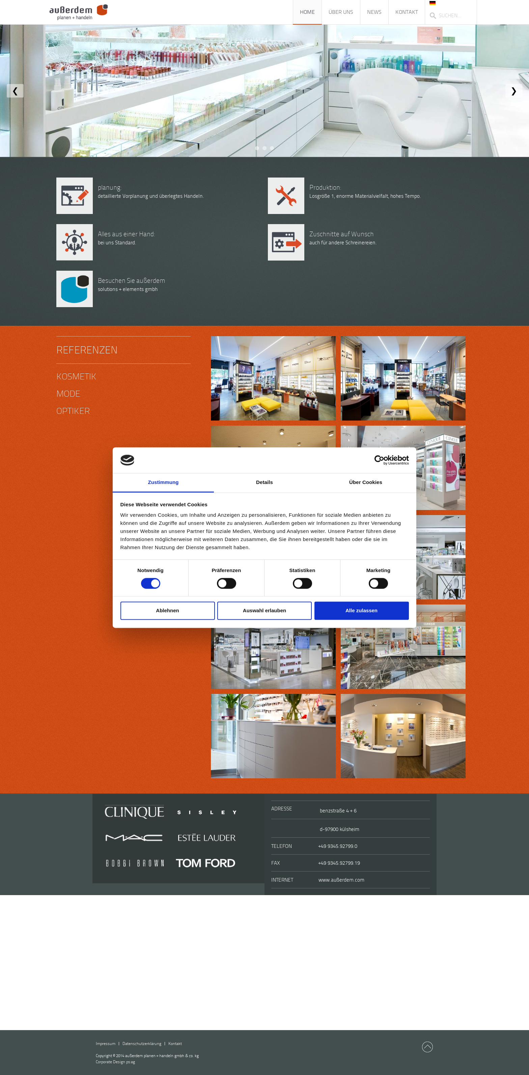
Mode (68, 393)
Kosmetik (76, 376)
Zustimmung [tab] (163, 482)
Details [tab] (264, 482)
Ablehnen (167, 611)
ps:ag (115, 1061)
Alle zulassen (361, 611)
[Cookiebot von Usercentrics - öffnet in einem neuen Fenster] (379, 460)
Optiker (73, 411)
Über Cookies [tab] (365, 482)
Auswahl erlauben (264, 611)
